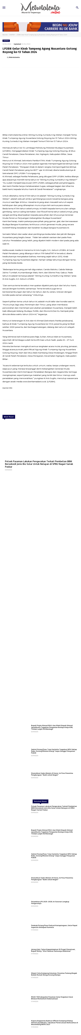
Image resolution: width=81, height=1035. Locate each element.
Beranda (5, 35)
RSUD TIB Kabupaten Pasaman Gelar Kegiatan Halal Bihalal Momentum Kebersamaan (52, 998)
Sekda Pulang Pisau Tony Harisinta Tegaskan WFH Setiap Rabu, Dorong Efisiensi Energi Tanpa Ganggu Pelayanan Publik (54, 751)
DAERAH (12, 35)
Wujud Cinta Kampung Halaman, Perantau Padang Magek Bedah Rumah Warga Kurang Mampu (54, 974)
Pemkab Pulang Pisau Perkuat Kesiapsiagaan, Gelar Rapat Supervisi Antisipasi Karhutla (54, 926)
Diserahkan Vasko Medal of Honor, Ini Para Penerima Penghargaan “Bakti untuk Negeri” (52, 774)
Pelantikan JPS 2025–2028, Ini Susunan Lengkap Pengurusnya (50, 902)
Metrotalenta (14, 57)
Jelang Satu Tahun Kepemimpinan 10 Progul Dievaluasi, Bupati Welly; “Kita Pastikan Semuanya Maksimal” (53, 950)
